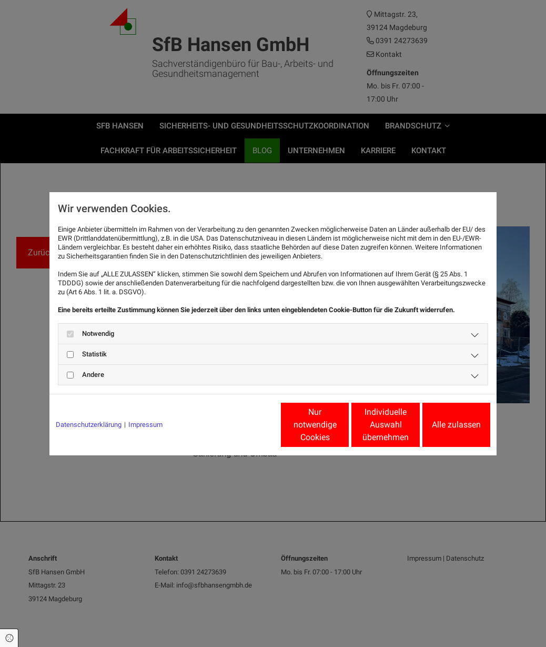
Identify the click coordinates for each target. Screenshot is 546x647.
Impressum (145, 425)
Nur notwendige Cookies (242, 424)
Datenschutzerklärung (89, 425)
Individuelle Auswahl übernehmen (342, 424)
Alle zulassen (441, 425)
